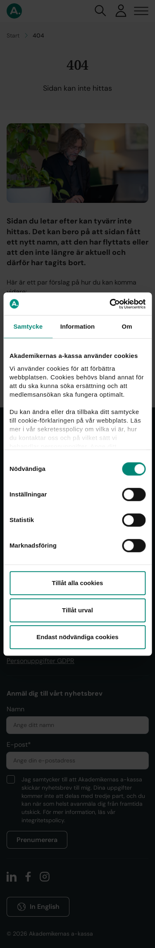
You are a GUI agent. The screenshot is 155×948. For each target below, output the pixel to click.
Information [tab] (77, 326)
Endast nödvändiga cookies (77, 636)
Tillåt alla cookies (77, 582)
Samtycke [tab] (28, 326)
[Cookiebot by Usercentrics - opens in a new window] (110, 304)
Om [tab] (127, 326)
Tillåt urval (77, 610)
